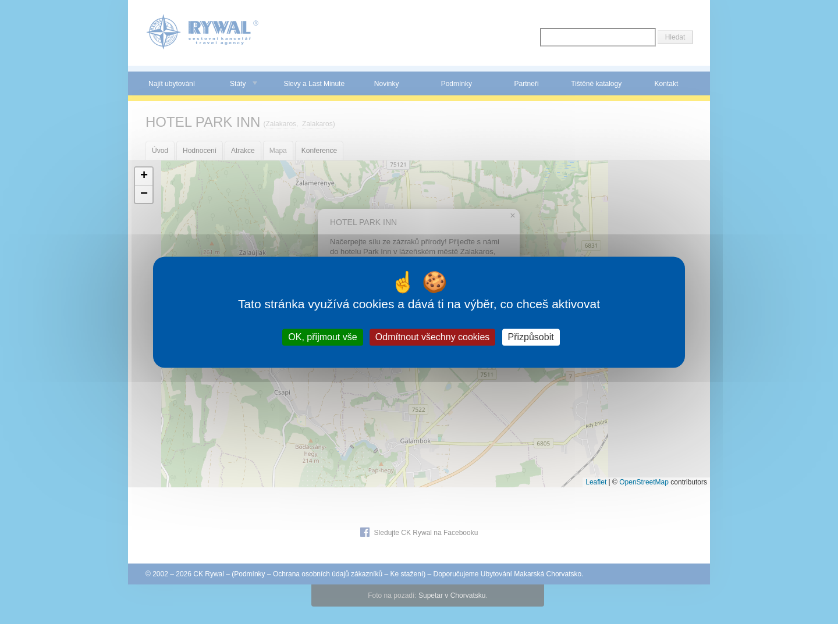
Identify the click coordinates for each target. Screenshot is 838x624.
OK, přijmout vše (322, 337)
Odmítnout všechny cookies (432, 337)
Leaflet (595, 482)
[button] (143, 176)
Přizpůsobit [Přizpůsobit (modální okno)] (531, 337)
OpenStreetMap (644, 482)
